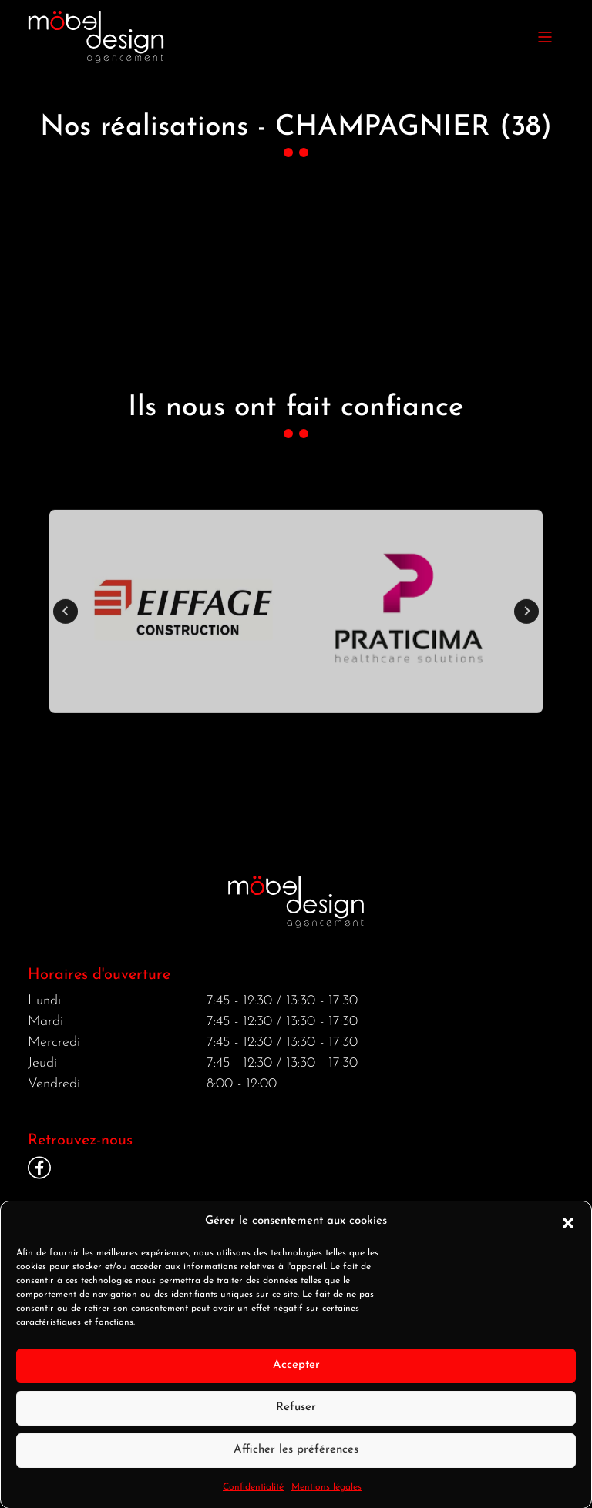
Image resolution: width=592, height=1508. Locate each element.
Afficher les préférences (296, 1464)
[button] (568, 1237)
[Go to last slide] (65, 634)
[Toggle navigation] (545, 37)
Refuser (296, 1422)
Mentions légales (326, 1501)
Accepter (296, 1380)
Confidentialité (253, 1501)
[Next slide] (526, 634)
